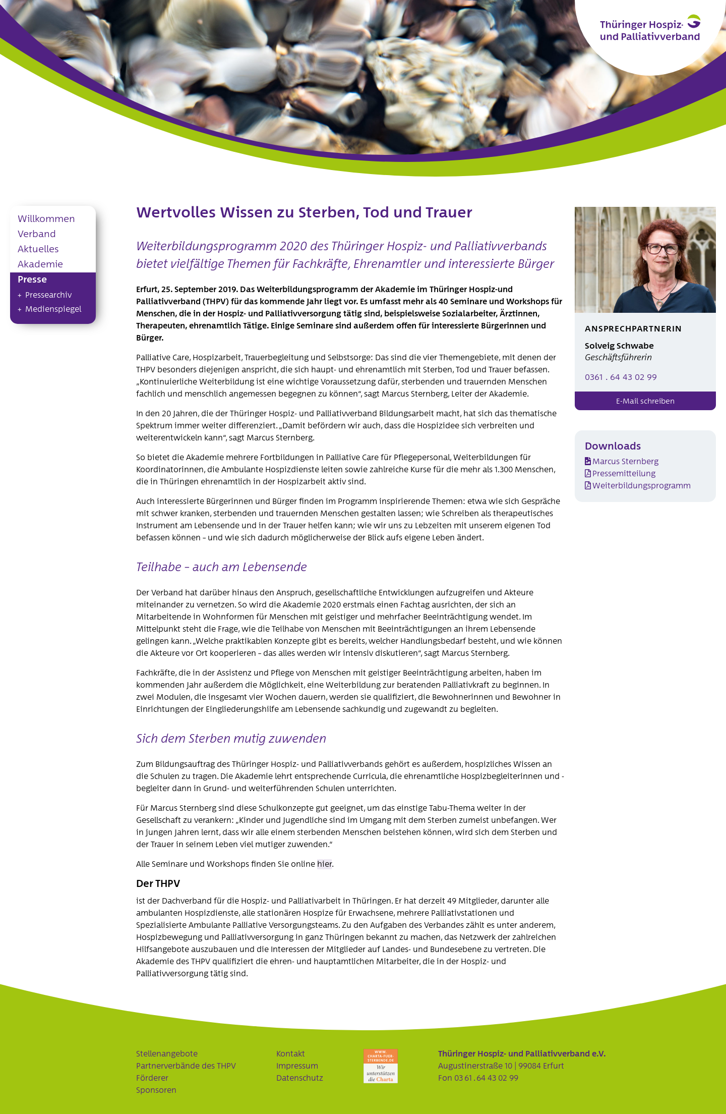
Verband (37, 234)
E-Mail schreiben (645, 401)
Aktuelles (38, 249)
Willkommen (46, 219)
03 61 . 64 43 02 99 (486, 1078)
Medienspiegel (53, 309)
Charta (381, 1066)
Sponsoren (156, 1090)
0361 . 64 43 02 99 (621, 377)
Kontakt (290, 1054)
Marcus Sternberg (625, 462)
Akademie (40, 264)
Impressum (297, 1066)
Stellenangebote (167, 1054)
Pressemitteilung (623, 474)
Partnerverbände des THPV (186, 1066)
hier (324, 864)
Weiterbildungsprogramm (641, 486)
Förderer (152, 1078)
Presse (32, 280)
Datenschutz (299, 1078)
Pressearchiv (48, 295)
